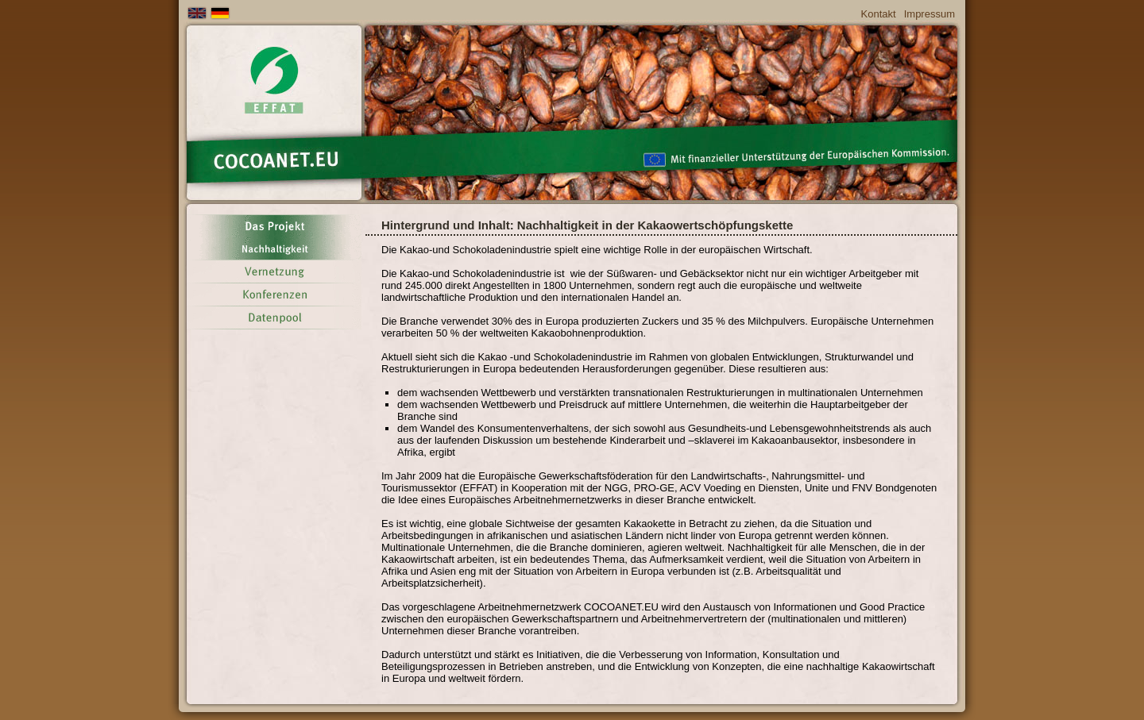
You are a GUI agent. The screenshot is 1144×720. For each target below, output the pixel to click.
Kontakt (878, 14)
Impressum (929, 14)
